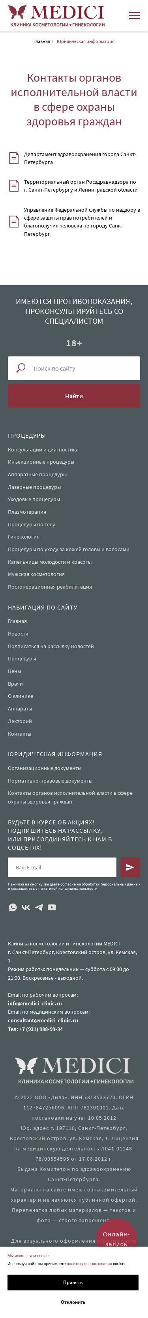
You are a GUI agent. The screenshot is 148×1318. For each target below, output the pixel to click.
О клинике (20, 695)
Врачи (15, 683)
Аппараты (20, 708)
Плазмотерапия (27, 511)
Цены (14, 671)
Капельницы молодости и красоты (50, 561)
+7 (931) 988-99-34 (41, 1029)
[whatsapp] (13, 907)
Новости (18, 633)
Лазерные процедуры (34, 486)
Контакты (19, 733)
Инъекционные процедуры (41, 461)
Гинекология (23, 536)
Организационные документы (44, 768)
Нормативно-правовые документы (50, 780)
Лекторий (20, 721)
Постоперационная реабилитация (50, 586)
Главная (42, 41)
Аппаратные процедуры (37, 474)
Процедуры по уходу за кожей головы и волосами (68, 549)
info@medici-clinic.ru (35, 1003)
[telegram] (39, 907)
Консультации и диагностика (43, 449)
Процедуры (22, 658)
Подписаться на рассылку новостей (51, 646)
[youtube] (52, 907)
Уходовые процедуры (34, 499)
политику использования (89, 1264)
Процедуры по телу (31, 524)
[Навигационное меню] (134, 16)
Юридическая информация (85, 41)
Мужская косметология (36, 574)
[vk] (26, 907)
